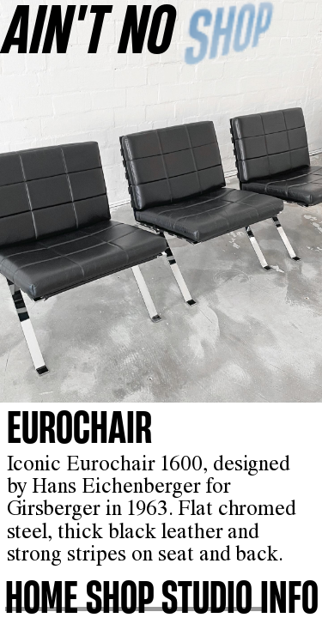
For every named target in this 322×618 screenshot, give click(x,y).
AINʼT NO (89, 28)
